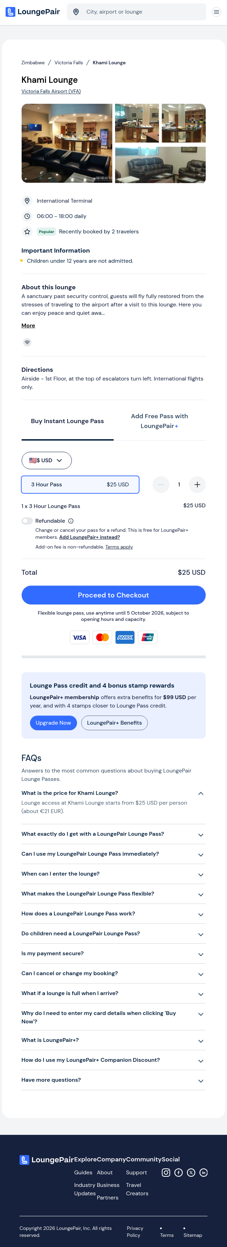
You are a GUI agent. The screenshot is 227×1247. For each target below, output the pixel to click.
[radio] (80, 484)
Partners (108, 1197)
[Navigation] (216, 12)
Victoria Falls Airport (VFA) (51, 91)
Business (108, 1185)
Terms (167, 1235)
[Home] (33, 11)
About (105, 1172)
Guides (83, 1172)
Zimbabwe (33, 62)
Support (136, 1172)
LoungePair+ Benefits (114, 722)
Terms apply (119, 547)
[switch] (27, 520)
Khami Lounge (109, 62)
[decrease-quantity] (161, 484)
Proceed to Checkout (138, 595)
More (28, 325)
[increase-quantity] (197, 484)
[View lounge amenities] (115, 342)
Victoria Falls (68, 62)
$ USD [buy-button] (46, 460)
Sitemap (192, 1235)
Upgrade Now (53, 722)
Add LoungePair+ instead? (89, 537)
